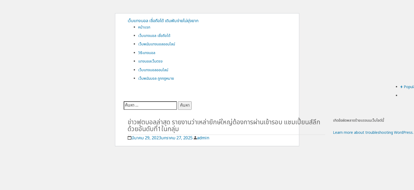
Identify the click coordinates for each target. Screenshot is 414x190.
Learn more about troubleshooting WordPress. (373, 132)
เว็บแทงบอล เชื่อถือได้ (154, 36)
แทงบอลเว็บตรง (150, 61)
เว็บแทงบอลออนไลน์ (153, 70)
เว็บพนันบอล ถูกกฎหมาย (156, 78)
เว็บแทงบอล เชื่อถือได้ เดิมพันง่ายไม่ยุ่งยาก (163, 21)
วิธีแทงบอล (146, 53)
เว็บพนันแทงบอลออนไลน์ (156, 44)
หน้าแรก (144, 27)
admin (203, 138)
